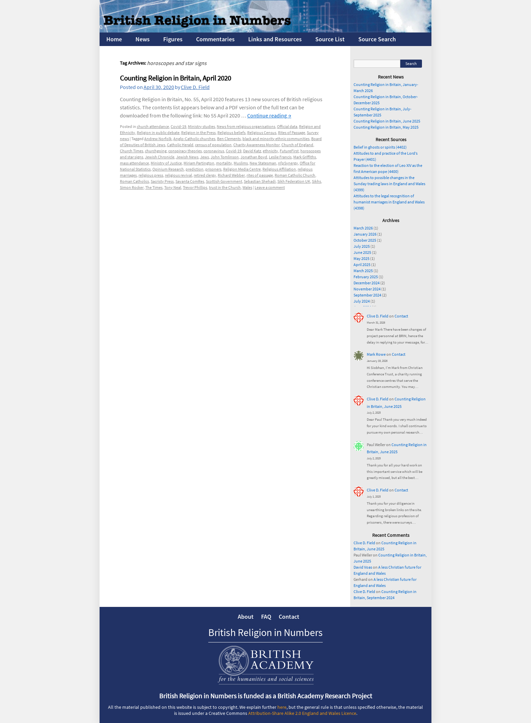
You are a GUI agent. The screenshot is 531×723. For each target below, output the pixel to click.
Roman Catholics (134, 181)
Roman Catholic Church (295, 175)
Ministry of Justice (166, 163)
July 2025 (362, 246)
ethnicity (270, 150)
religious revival (178, 175)
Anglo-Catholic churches (194, 138)
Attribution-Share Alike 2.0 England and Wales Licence (302, 713)
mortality (224, 163)
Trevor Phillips (195, 187)
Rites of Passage (291, 132)
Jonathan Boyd (253, 156)
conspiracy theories (185, 150)
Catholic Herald (180, 144)
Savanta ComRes (189, 181)
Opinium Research (168, 169)
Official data (287, 126)
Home (114, 39)
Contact (401, 316)
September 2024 (367, 295)
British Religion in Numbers (265, 632)
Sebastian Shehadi (260, 181)
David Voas (363, 567)
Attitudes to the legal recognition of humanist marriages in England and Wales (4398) (389, 202)
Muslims (241, 163)
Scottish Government (224, 181)
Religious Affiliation (279, 169)
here (281, 707)
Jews (204, 156)
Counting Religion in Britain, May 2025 (386, 127)
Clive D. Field (195, 87)
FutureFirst (289, 150)
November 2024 (367, 288)
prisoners (213, 169)
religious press (151, 175)
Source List (330, 39)
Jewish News (187, 156)
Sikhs (316, 181)
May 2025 (361, 258)
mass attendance (134, 163)
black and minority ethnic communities (276, 138)
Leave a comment (270, 187)
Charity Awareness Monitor (256, 144)
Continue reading (269, 115)
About (246, 616)
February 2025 (366, 276)
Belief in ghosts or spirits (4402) (380, 147)
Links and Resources (275, 39)
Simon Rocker (132, 187)
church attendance (153, 126)
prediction (195, 169)
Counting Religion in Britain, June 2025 (387, 121)
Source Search (377, 39)
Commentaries (215, 39)
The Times (154, 187)
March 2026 (363, 228)
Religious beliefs (231, 132)
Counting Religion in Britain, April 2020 (175, 78)
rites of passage (260, 175)
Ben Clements (229, 138)
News (142, 39)
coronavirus (214, 150)
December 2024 (367, 282)
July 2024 (362, 301)
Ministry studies (201, 126)
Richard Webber (231, 175)
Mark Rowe (376, 354)
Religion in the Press (198, 132)
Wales (247, 187)
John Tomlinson (225, 156)
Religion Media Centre (242, 169)
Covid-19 (178, 126)
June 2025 (362, 252)
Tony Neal (172, 187)
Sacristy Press (162, 181)
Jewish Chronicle (159, 156)
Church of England (297, 144)
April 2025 (362, 264)
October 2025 (365, 240)
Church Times (131, 150)
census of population (213, 144)
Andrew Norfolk (158, 138)
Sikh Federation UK (293, 181)
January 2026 (365, 234)
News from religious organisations (246, 126)
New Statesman (263, 163)
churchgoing (156, 150)
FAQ (266, 616)
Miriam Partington (199, 163)
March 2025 (363, 270)
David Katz (252, 150)
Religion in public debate (158, 132)
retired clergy (205, 175)
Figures (173, 39)
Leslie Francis (280, 156)
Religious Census (261, 132)
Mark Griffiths (304, 156)
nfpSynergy (288, 163)
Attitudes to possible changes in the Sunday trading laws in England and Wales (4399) (389, 183)
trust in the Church (225, 187)
